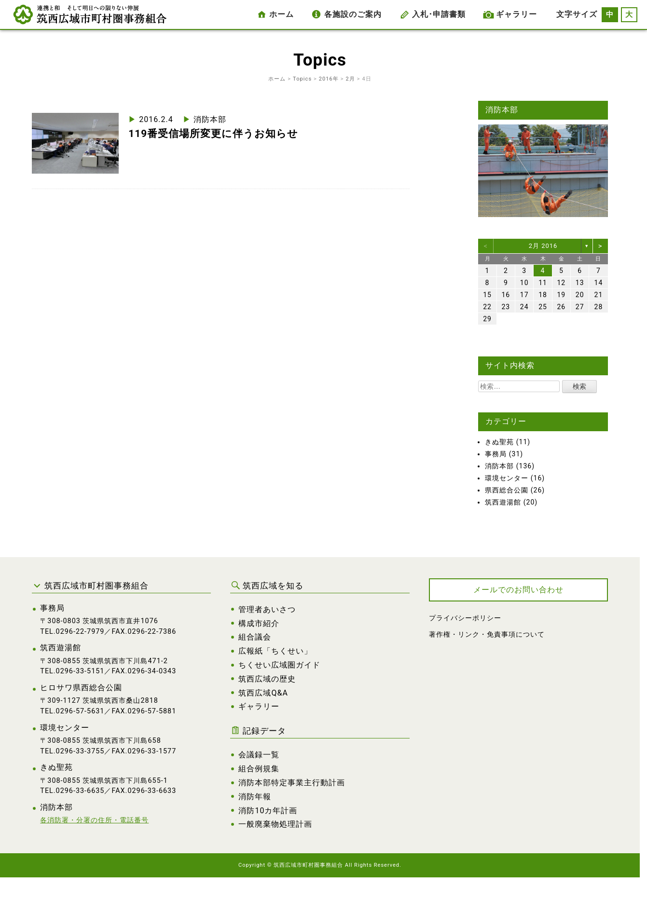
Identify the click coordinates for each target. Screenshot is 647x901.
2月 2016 (543, 245)
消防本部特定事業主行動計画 (291, 782)
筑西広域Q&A (263, 692)
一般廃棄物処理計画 (275, 824)
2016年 (329, 79)
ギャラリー (516, 14)
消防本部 (209, 119)
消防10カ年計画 (267, 810)
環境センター (506, 478)
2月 (350, 79)
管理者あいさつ (267, 609)
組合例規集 (258, 768)
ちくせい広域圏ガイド (279, 664)
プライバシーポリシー (465, 618)
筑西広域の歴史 (267, 678)
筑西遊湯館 (503, 502)
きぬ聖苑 (499, 442)
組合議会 (254, 637)
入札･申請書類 (439, 14)
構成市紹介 (258, 623)
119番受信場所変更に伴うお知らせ (213, 133)
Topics (302, 79)
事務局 (496, 454)
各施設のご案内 (353, 14)
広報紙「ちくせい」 (275, 650)
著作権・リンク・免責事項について (487, 634)
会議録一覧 (258, 754)
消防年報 (254, 796)
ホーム (281, 14)
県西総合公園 (506, 490)
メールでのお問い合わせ (518, 589)
